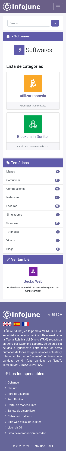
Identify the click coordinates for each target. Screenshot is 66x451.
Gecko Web (32, 281)
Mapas (33, 171)
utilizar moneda (33, 96)
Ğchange (11, 382)
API (50, 446)
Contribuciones (33, 188)
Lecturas (33, 206)
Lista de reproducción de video (25, 433)
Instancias (33, 197)
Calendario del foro (18, 416)
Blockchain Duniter (33, 136)
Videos (33, 240)
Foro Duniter (13, 399)
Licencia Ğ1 (13, 427)
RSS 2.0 (55, 314)
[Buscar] (28, 23)
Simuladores (33, 214)
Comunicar (33, 180)
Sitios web (33, 223)
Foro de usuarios (16, 393)
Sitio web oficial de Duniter (22, 422)
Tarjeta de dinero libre (19, 410)
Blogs (33, 249)
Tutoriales (33, 231)
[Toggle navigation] (58, 6)
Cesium (10, 388)
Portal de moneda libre (20, 405)
